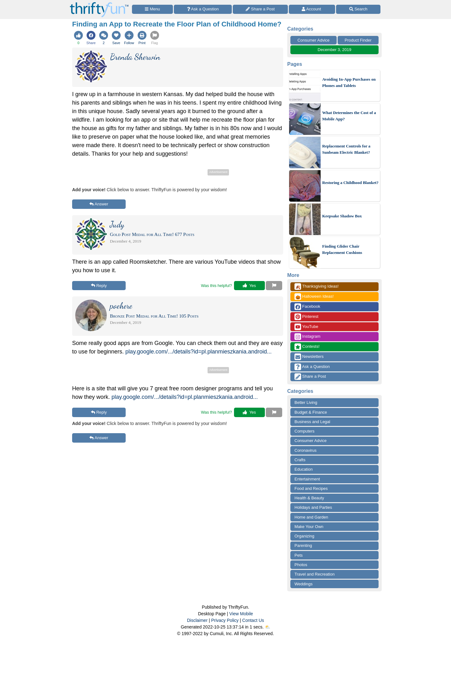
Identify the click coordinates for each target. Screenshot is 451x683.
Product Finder (358, 40)
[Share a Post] (260, 9)
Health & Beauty (309, 498)
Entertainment (307, 479)
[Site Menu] (152, 9)
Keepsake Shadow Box (342, 216)
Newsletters (309, 356)
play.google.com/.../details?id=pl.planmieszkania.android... (198, 351)
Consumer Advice (313, 40)
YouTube (306, 327)
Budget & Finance (310, 412)
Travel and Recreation (314, 574)
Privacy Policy (224, 620)
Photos (300, 564)
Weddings (303, 584)
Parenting (303, 545)
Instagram (307, 336)
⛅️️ (267, 626)
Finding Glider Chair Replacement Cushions (342, 249)
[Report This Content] (274, 285)
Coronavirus (305, 450)
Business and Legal (312, 421)
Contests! (307, 346)
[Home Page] (99, 3)
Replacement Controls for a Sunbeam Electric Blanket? (346, 149)
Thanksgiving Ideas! (316, 286)
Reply (99, 285)
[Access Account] (312, 9)
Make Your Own (308, 526)
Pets (298, 555)
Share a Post (310, 376)
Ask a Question (312, 367)
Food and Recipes (311, 488)
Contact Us (253, 620)
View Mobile (241, 613)
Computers (304, 431)
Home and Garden (311, 517)
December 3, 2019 (334, 49)
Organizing (304, 536)
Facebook (307, 306)
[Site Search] (358, 9)
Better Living (305, 402)
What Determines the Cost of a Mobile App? (349, 115)
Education (303, 469)
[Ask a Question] (203, 9)
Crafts (299, 459)
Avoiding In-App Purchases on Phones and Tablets (349, 82)
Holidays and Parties (313, 507)
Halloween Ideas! (314, 296)
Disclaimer (197, 620)
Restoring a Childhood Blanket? (350, 182)
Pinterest (306, 316)
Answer (98, 204)
